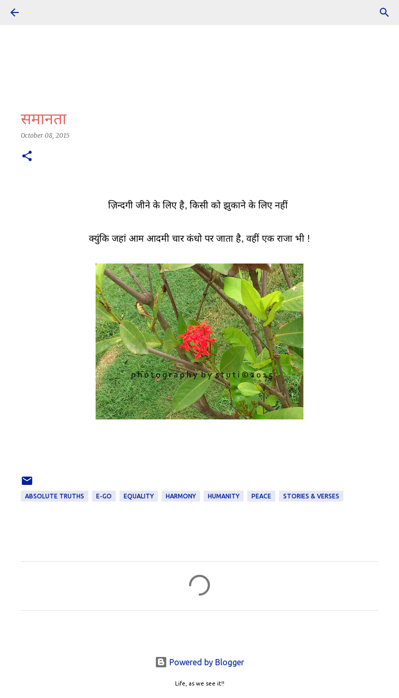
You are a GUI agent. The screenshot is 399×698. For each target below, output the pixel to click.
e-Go (104, 496)
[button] (27, 157)
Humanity (224, 496)
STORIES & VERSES (311, 496)
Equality (139, 496)
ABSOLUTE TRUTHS (54, 496)
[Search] (384, 12)
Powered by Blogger (199, 662)
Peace (261, 496)
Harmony (181, 496)
